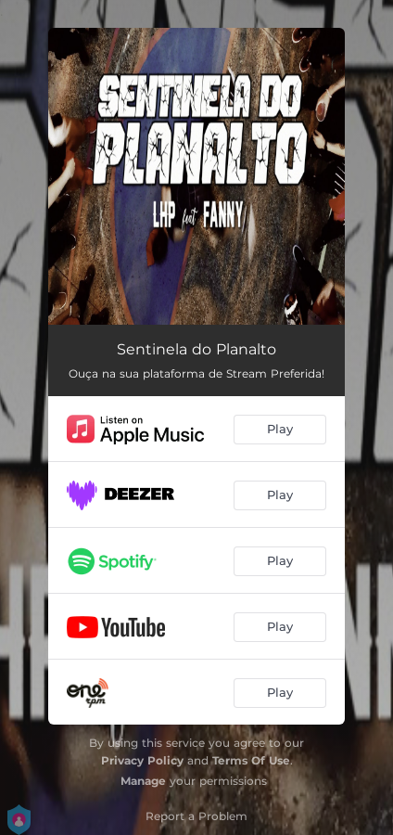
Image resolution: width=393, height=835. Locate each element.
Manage (143, 781)
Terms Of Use (251, 760)
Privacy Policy (142, 760)
